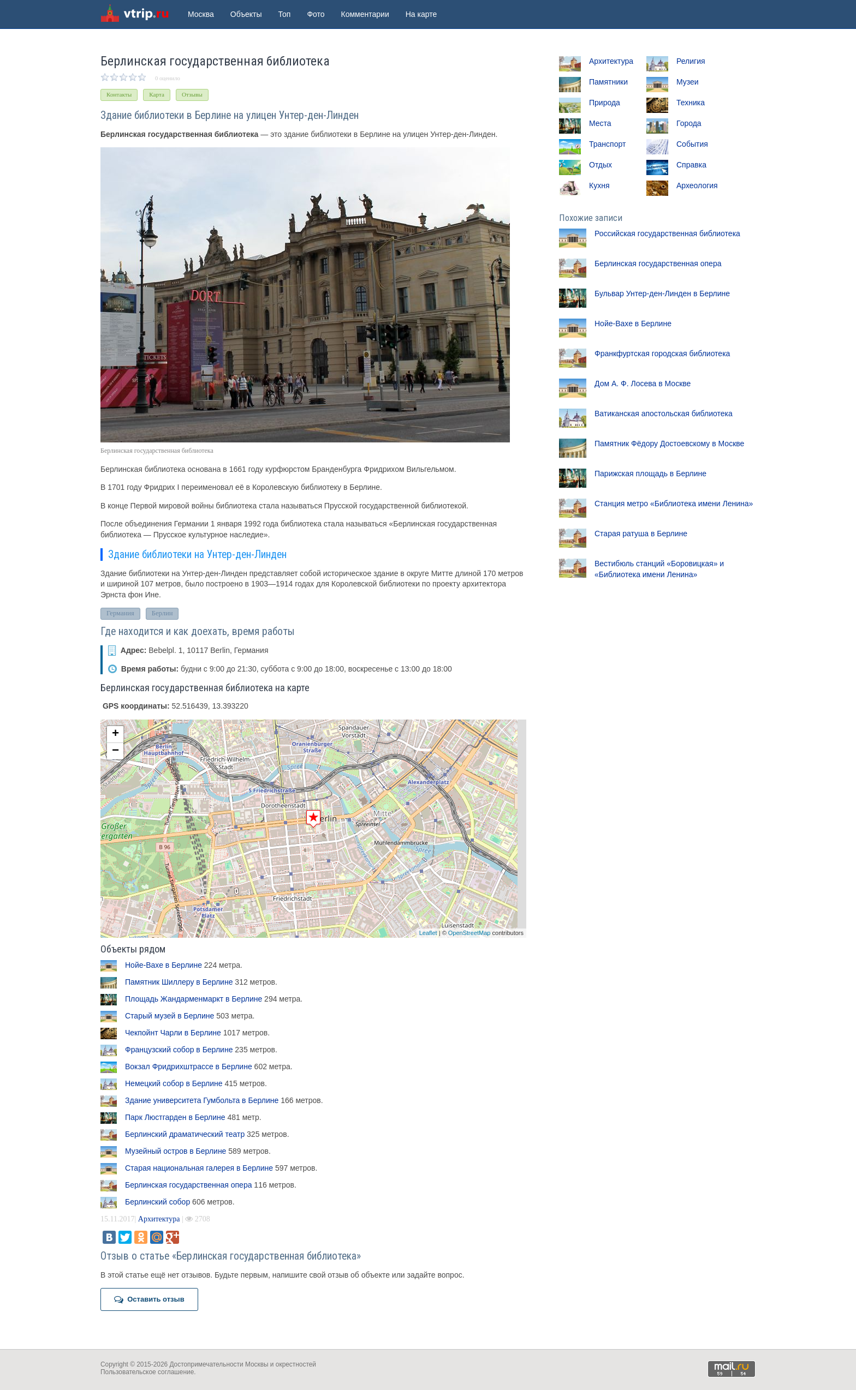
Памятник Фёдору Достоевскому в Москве (669, 443)
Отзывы (192, 94)
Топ (284, 14)
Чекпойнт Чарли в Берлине (173, 1032)
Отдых (600, 164)
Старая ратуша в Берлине (641, 533)
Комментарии (365, 14)
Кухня (599, 185)
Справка (691, 164)
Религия (690, 61)
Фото (315, 14)
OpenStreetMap (469, 933)
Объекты (246, 14)
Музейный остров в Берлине (175, 1151)
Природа (604, 102)
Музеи (687, 81)
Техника (690, 102)
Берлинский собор (157, 1201)
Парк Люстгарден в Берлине (175, 1117)
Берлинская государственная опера (188, 1185)
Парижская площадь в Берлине (650, 473)
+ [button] (115, 734)
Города (689, 123)
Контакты (119, 94)
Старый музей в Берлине (169, 1015)
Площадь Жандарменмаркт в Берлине (193, 998)
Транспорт (607, 144)
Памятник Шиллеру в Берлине (179, 982)
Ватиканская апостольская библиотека (664, 413)
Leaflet (428, 933)
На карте (421, 14)
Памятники (608, 81)
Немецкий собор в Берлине (174, 1083)
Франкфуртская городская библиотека (662, 353)
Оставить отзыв (149, 1299)
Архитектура (159, 1219)
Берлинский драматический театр (185, 1134)
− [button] (115, 751)
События (692, 144)
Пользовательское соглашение (147, 1372)
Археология (697, 185)
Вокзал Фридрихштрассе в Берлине (188, 1066)
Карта (156, 94)
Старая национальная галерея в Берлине (199, 1168)
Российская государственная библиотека (667, 233)
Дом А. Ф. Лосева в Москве (643, 383)
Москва (201, 14)
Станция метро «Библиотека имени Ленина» (674, 503)
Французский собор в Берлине (179, 1049)
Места (600, 123)
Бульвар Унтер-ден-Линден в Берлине (662, 293)
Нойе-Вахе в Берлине (163, 965)
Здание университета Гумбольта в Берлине (201, 1100)
